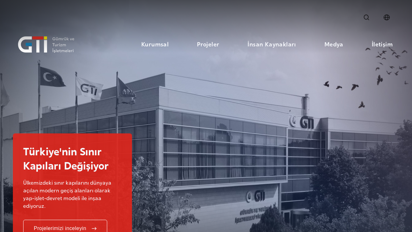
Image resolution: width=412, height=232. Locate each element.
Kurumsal (155, 43)
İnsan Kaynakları (272, 43)
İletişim (382, 43)
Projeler (208, 43)
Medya (333, 43)
